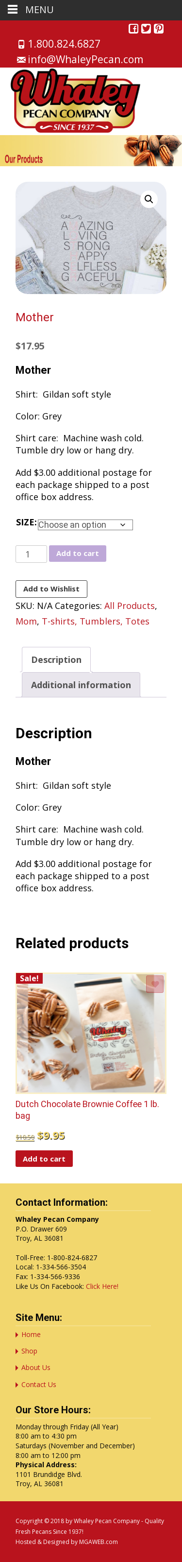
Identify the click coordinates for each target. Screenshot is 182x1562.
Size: (26, 522)
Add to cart (77, 553)
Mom (26, 621)
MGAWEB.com (98, 1542)
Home (31, 1334)
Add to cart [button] (44, 1158)
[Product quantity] (31, 554)
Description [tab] (56, 659)
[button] (149, 199)
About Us (35, 1367)
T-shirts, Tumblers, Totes (95, 621)
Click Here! (102, 1286)
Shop (29, 1350)
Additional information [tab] (81, 685)
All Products (129, 605)
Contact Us (38, 1384)
